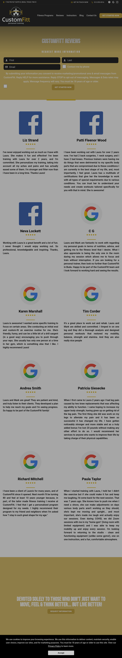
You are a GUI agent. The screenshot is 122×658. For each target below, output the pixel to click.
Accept (61, 653)
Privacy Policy (54, 646)
